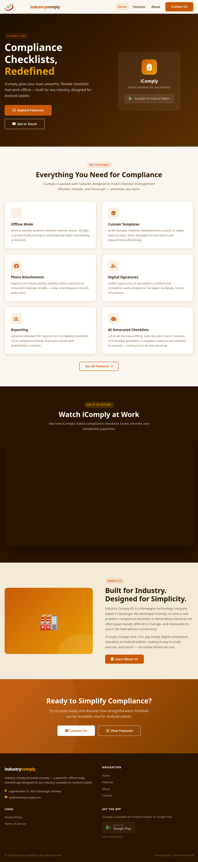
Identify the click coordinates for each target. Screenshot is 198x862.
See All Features (99, 366)
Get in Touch (24, 124)
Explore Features (28, 110)
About (155, 7)
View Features (119, 730)
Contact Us (179, 6)
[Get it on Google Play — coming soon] (118, 827)
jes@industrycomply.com (25, 797)
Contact (107, 795)
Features (139, 7)
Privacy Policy (13, 817)
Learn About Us (124, 659)
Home (122, 7)
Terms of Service (15, 824)
